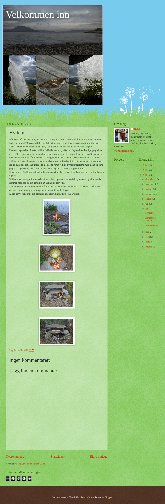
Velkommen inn (38, 14)
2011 (145, 170)
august (149, 199)
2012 (145, 165)
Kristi (137, 129)
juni (148, 208)
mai (148, 232)
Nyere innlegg (15, 456)
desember (150, 179)
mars (148, 241)
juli (147, 204)
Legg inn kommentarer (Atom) (32, 463)
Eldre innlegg (99, 456)
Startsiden (57, 456)
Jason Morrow (87, 497)
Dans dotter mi (151, 225)
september (151, 194)
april (148, 237)
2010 (145, 175)
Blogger (108, 497)
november (150, 184)
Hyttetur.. (149, 213)
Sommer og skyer (150, 219)
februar (149, 246)
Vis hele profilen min (124, 151)
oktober (149, 189)
